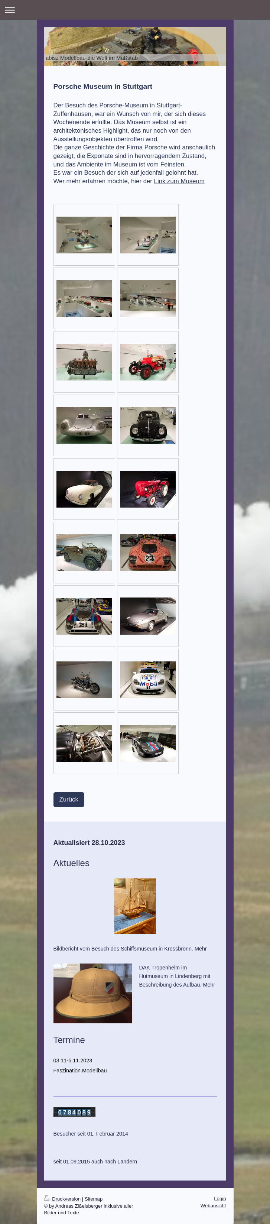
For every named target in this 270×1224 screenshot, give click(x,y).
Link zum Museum (179, 181)
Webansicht (213, 1205)
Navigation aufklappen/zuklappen (135, 10)
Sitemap (94, 1199)
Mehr (201, 949)
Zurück (68, 799)
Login (220, 1198)
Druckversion (63, 1199)
